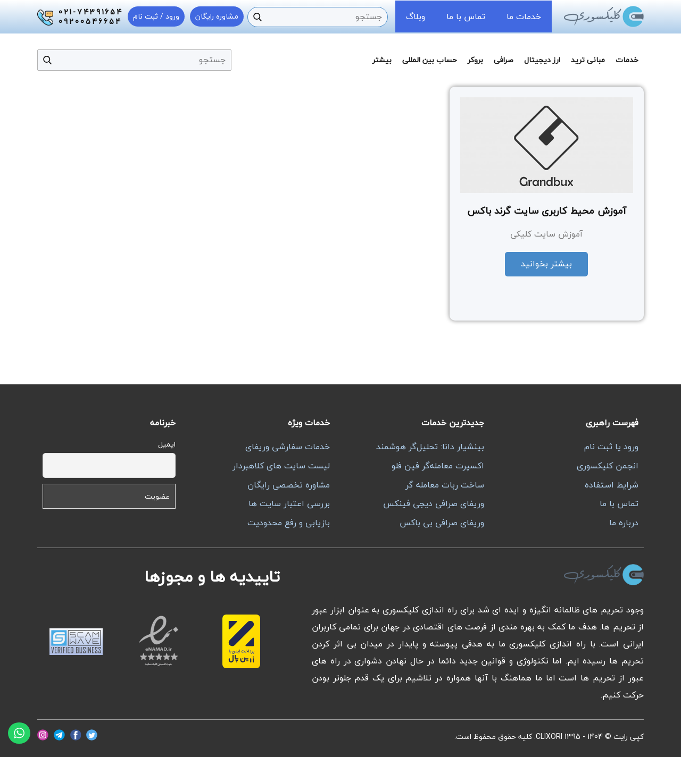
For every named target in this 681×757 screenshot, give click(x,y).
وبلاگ (415, 16)
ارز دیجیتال (542, 59)
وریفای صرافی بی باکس (442, 522)
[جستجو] (257, 17)
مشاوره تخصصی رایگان (288, 484)
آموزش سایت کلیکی (546, 233)
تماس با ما (465, 16)
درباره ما (623, 522)
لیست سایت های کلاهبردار (281, 465)
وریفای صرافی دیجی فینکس (433, 503)
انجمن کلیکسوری (607, 465)
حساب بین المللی (429, 59)
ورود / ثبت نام (156, 16)
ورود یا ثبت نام (611, 446)
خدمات (627, 59)
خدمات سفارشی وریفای (287, 446)
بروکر (475, 59)
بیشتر (382, 59)
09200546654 (90, 22)
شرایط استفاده (611, 484)
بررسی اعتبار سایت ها (289, 503)
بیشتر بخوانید (546, 263)
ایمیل (167, 444)
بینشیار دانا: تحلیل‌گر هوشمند (430, 446)
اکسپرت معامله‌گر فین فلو (438, 465)
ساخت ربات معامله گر (444, 484)
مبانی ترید (588, 59)
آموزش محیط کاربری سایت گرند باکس (546, 211)
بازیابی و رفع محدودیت (288, 522)
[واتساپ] (19, 733)
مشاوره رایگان (216, 16)
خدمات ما (523, 16)
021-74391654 (91, 12)
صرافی (503, 59)
